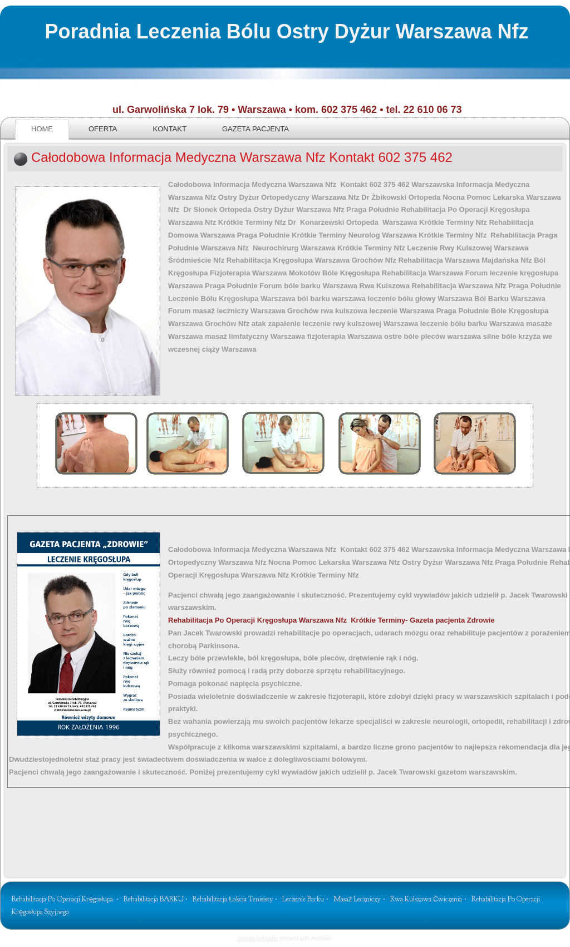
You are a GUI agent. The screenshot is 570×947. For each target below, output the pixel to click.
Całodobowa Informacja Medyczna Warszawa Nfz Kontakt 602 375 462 (242, 157)
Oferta (103, 129)
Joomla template (257, 938)
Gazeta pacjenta (255, 129)
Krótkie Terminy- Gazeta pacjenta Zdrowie (331, 620)
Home (42, 129)
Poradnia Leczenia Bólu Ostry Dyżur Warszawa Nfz (287, 31)
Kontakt (169, 129)
